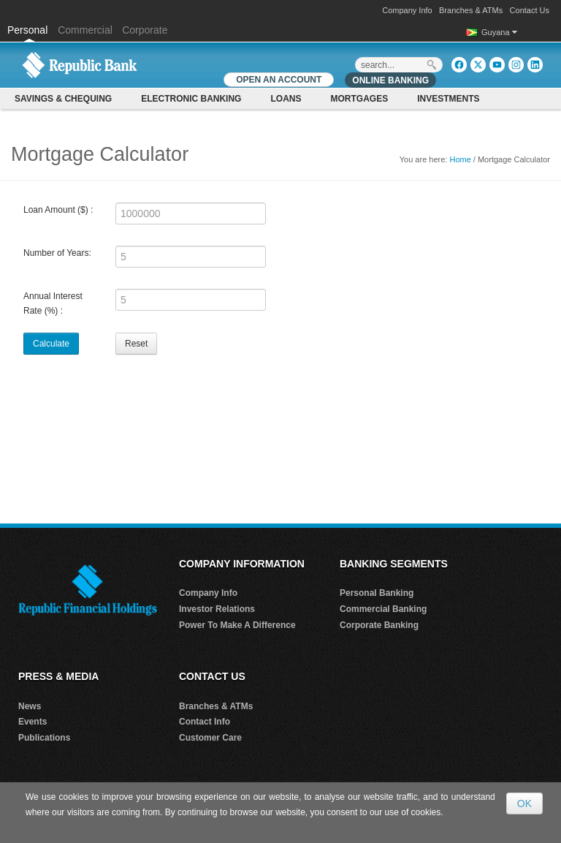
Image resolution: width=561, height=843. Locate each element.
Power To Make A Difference (237, 625)
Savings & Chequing (63, 99)
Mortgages (359, 99)
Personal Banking (376, 593)
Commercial (85, 30)
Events (32, 722)
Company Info (407, 10)
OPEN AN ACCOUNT (278, 80)
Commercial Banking (383, 609)
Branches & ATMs (471, 10)
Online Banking (390, 80)
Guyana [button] (499, 32)
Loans (285, 99)
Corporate (144, 30)
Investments (448, 99)
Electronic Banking (191, 99)
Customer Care (210, 738)
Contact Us (529, 10)
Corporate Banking (379, 625)
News (29, 706)
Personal (28, 30)
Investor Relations (217, 609)
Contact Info (204, 722)
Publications (44, 738)
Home (459, 159)
